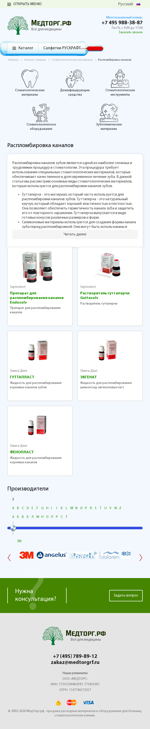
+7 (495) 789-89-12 (75, 656)
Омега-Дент (18, 371)
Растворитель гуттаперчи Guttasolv (105, 295)
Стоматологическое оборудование (41, 117)
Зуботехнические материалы (109, 117)
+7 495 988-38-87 (122, 22)
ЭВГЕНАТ (88, 377)
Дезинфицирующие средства (75, 83)
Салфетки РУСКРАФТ (62, 48)
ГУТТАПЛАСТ (22, 377)
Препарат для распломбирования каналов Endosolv (37, 298)
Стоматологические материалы (29, 83)
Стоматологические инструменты (120, 83)
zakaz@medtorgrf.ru (75, 662)
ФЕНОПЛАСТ (22, 452)
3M (19, 541)
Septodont (18, 287)
